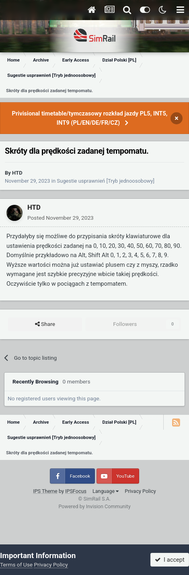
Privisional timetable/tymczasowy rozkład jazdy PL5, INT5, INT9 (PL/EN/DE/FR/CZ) (89, 118)
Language (105, 491)
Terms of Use (16, 564)
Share (45, 324)
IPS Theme (45, 491)
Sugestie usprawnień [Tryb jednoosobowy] (105, 181)
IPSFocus (75, 491)
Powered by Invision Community (94, 506)
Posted (60, 217)
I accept (170, 559)
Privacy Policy (140, 491)
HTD (17, 173)
